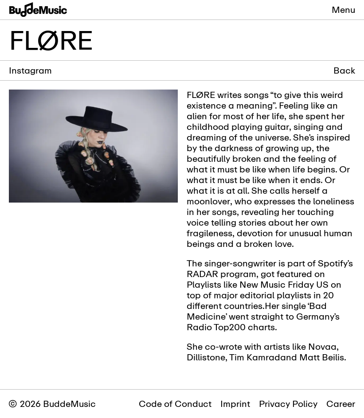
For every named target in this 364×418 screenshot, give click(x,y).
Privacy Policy (288, 403)
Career (340, 403)
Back (344, 70)
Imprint (235, 403)
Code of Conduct (175, 403)
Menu (343, 9)
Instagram (30, 70)
